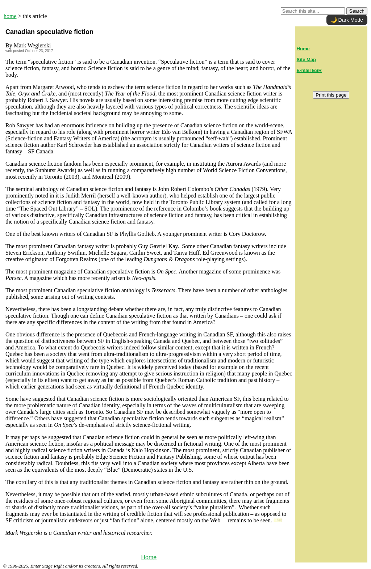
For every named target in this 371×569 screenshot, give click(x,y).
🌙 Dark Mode (347, 20)
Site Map (306, 59)
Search (356, 11)
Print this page (331, 95)
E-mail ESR (309, 70)
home (10, 16)
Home (149, 557)
